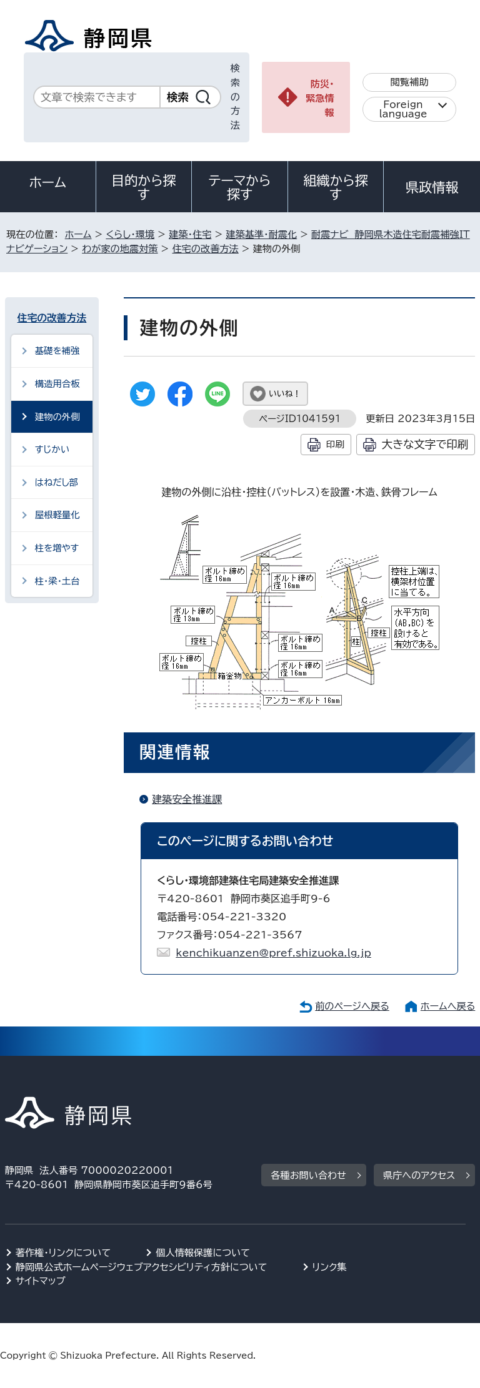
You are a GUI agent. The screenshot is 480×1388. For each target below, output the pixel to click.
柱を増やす (57, 548)
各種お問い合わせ (308, 1175)
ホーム (48, 182)
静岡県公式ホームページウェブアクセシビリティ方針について (142, 1267)
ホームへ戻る (448, 1006)
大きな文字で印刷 (425, 444)
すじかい (52, 449)
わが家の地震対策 (120, 248)
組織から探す (335, 187)
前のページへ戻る (352, 1006)
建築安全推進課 (187, 799)
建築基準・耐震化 (261, 234)
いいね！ (285, 394)
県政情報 (432, 187)
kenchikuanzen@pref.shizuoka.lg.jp (273, 953)
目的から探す (143, 187)
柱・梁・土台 (57, 581)
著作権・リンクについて (63, 1253)
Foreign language (403, 109)
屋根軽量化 (57, 514)
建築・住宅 (190, 234)
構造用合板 (57, 383)
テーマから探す (240, 187)
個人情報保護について (203, 1253)
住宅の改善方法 (205, 248)
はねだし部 (57, 482)
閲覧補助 (410, 82)
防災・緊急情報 (320, 98)
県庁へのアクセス (419, 1175)
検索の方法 (235, 97)
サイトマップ (41, 1281)
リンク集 (329, 1267)
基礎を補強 (57, 350)
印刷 (335, 444)
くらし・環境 (130, 234)
